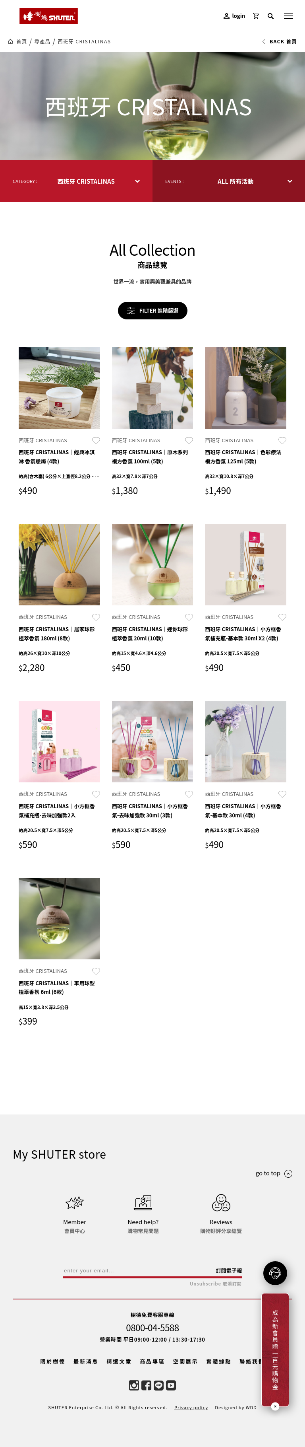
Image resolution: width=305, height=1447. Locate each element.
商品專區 (152, 1361)
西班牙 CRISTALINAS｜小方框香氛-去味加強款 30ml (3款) (150, 810)
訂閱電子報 (229, 1270)
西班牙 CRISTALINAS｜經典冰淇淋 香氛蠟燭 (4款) (57, 456)
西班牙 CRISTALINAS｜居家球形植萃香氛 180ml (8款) (57, 633)
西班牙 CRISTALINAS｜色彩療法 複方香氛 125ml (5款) (243, 456)
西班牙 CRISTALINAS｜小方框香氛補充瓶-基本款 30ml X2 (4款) (243, 633)
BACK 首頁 (279, 41)
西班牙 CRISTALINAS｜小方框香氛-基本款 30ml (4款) (243, 810)
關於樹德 (53, 1361)
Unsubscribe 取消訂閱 (216, 1284)
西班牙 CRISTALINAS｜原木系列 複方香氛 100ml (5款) (150, 456)
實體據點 (219, 1361)
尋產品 (43, 41)
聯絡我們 (252, 1361)
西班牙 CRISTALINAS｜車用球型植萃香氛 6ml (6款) (57, 987)
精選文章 (119, 1361)
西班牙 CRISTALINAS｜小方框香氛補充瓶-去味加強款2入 (57, 810)
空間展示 (186, 1361)
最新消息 (86, 1361)
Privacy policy (191, 1407)
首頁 (21, 41)
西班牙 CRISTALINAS (84, 41)
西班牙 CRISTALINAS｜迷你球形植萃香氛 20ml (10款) (150, 633)
